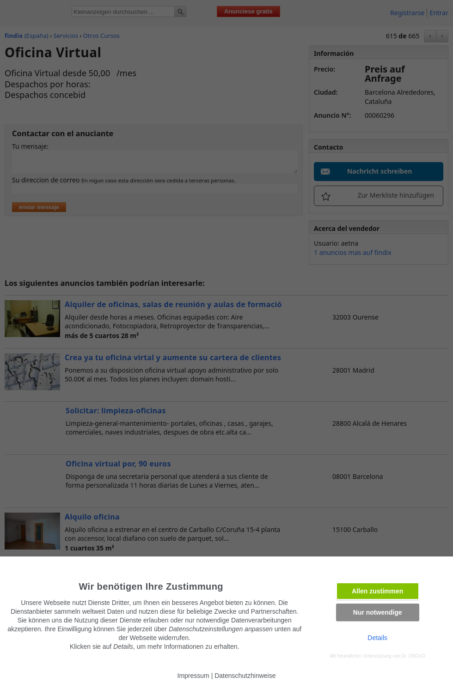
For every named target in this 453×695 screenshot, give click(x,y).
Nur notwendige (377, 612)
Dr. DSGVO (413, 656)
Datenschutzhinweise (244, 675)
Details (377, 637)
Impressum (193, 675)
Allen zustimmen (377, 591)
